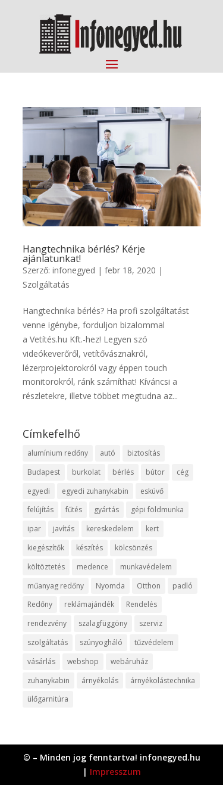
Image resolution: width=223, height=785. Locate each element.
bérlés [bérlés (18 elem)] (123, 472)
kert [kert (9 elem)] (152, 529)
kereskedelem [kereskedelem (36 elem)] (110, 529)
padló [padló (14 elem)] (182, 586)
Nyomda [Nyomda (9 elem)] (110, 586)
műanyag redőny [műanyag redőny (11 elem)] (55, 586)
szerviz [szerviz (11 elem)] (150, 623)
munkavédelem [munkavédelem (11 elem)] (146, 567)
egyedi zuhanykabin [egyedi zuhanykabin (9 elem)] (95, 491)
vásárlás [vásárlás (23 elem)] (41, 661)
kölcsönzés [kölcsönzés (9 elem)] (133, 548)
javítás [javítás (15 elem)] (63, 529)
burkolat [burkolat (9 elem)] (86, 472)
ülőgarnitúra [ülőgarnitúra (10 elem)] (47, 699)
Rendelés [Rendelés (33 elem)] (141, 604)
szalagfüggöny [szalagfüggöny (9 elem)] (102, 623)
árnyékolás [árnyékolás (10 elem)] (99, 680)
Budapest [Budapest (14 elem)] (43, 472)
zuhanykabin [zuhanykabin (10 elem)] (48, 680)
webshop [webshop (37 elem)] (83, 661)
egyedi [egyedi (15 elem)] (38, 491)
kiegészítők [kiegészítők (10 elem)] (45, 548)
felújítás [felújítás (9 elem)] (40, 509)
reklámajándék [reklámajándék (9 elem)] (89, 604)
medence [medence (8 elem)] (92, 567)
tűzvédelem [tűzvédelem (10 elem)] (154, 642)
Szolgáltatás (46, 284)
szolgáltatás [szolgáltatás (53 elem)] (47, 642)
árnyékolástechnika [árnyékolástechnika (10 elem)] (162, 680)
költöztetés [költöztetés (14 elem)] (46, 567)
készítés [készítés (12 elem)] (89, 548)
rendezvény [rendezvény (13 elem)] (47, 623)
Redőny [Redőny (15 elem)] (39, 604)
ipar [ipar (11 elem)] (34, 529)
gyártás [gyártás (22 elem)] (106, 509)
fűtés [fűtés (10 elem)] (73, 509)
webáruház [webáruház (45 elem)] (129, 661)
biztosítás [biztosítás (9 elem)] (143, 453)
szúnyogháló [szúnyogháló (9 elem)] (101, 642)
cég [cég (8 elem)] (183, 472)
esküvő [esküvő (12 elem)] (152, 491)
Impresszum (115, 771)
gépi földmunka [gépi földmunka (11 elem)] (157, 509)
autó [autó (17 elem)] (107, 453)
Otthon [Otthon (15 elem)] (149, 586)
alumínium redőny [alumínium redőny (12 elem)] (57, 453)
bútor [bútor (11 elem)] (155, 472)
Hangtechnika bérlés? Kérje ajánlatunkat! (84, 253)
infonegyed (73, 270)
